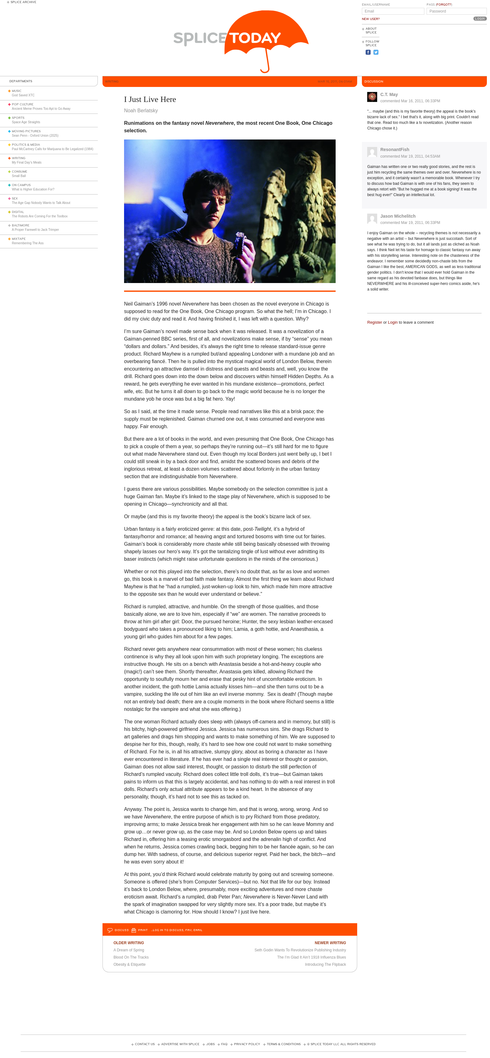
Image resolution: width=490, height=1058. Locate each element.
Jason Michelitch (398, 216)
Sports (18, 118)
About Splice (371, 30)
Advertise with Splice (180, 1044)
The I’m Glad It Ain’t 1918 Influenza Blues (311, 957)
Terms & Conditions (284, 1044)
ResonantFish (394, 149)
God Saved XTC (23, 95)
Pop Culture (22, 104)
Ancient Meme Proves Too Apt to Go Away (41, 108)
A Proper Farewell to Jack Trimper (35, 229)
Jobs (210, 1044)
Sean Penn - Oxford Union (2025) (35, 135)
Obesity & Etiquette (129, 964)
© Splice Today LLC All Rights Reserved (341, 1044)
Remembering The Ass (28, 243)
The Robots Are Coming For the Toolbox (40, 216)
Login (393, 322)
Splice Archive (23, 2)
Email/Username (376, 5)
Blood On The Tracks (131, 957)
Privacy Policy (247, 1044)
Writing (18, 158)
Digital (18, 212)
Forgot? (444, 5)
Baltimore (20, 225)
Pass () (439, 5)
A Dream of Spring (128, 950)
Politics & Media (26, 145)
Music (17, 91)
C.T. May (389, 94)
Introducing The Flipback (325, 964)
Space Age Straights (26, 122)
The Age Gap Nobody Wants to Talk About (41, 203)
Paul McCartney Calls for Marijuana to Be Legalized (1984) (52, 149)
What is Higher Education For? (33, 189)
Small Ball (19, 176)
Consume (19, 172)
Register (374, 322)
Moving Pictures (26, 131)
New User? (371, 19)
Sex (15, 198)
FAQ (224, 1044)
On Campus (21, 185)
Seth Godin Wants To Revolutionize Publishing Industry (300, 950)
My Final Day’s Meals (27, 162)
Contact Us (145, 1044)
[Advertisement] (459, 50)
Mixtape (19, 239)
